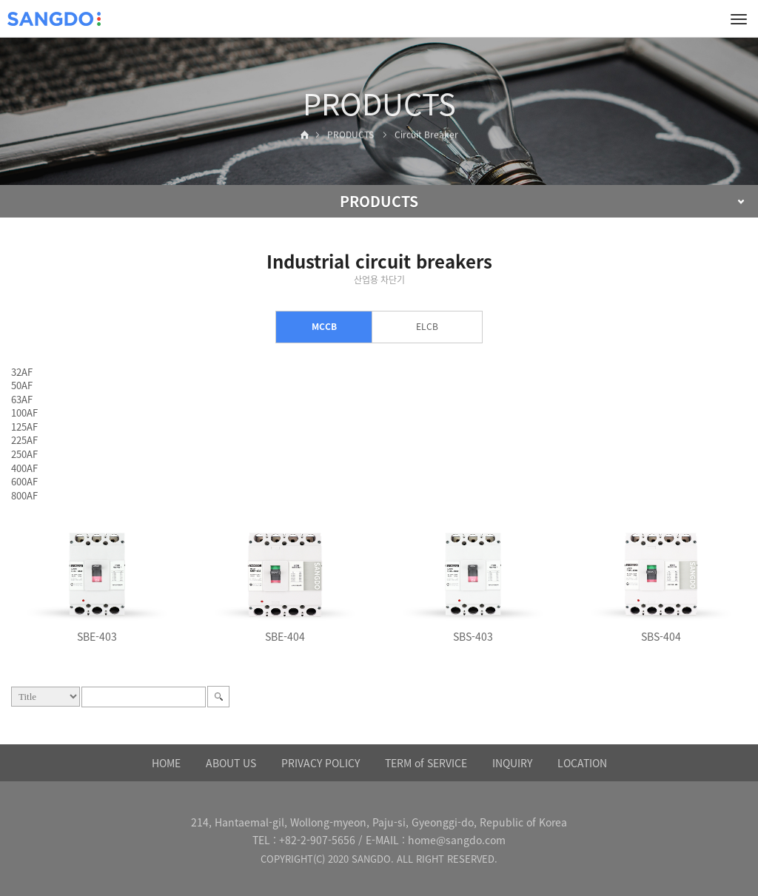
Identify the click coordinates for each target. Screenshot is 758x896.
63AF (22, 399)
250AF (24, 454)
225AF (24, 440)
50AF (22, 385)
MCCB (324, 326)
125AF (24, 427)
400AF (24, 468)
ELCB (427, 326)
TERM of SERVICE (426, 762)
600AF (24, 481)
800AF (24, 495)
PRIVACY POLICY (320, 762)
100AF (24, 412)
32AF (22, 372)
